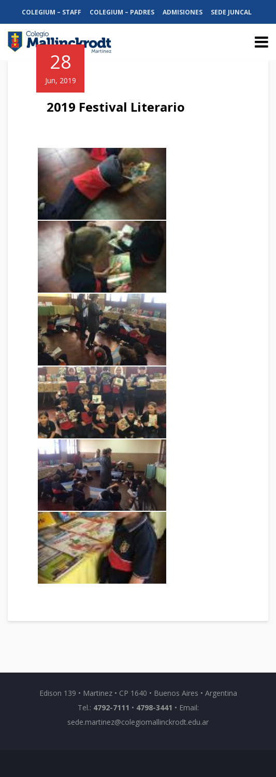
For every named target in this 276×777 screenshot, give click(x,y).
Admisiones (182, 12)
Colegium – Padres (122, 12)
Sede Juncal (231, 12)
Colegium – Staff (51, 12)
